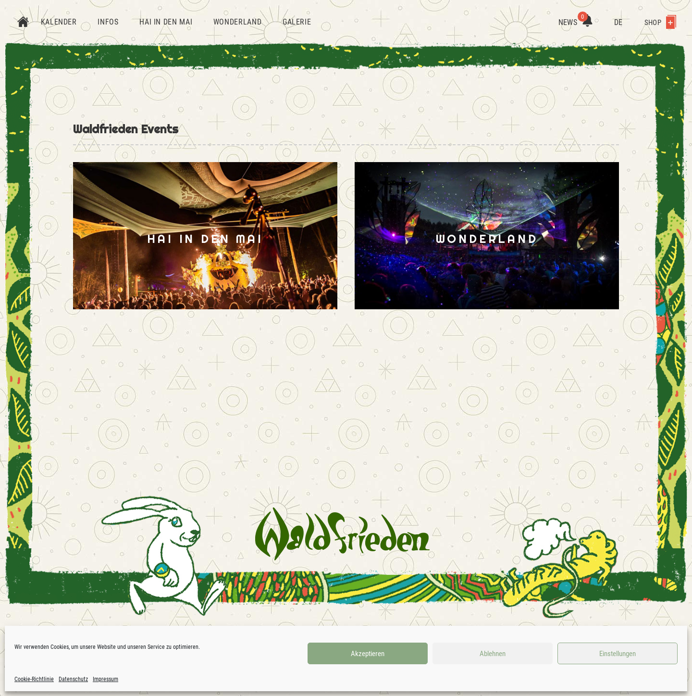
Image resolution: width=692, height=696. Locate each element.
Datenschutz (73, 679)
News (575, 22)
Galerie (297, 21)
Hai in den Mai (165, 21)
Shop (660, 22)
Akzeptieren (367, 653)
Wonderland (237, 21)
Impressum (105, 679)
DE (618, 22)
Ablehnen (493, 653)
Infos (108, 21)
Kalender (59, 21)
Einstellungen (617, 653)
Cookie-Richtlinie (34, 679)
